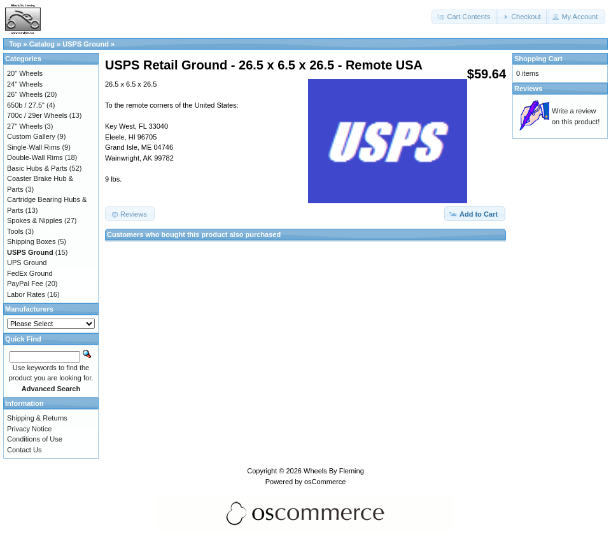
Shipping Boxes (31, 241)
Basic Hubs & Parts (37, 168)
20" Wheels (25, 73)
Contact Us (24, 450)
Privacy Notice (29, 429)
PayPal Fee (25, 283)
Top (15, 44)
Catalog (42, 44)
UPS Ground (26, 262)
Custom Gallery (31, 136)
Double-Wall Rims (35, 157)
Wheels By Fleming (334, 471)
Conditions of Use (34, 439)
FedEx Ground (30, 273)
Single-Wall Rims (33, 147)
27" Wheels (25, 126)
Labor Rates (26, 294)
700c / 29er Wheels (37, 115)
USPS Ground (85, 44)
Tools (15, 231)
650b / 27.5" (26, 105)
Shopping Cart (538, 58)
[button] (465, 17)
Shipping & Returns (37, 418)
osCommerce (325, 481)
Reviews (528, 88)
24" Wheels (25, 84)
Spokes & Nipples (34, 220)
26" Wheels (25, 94)
